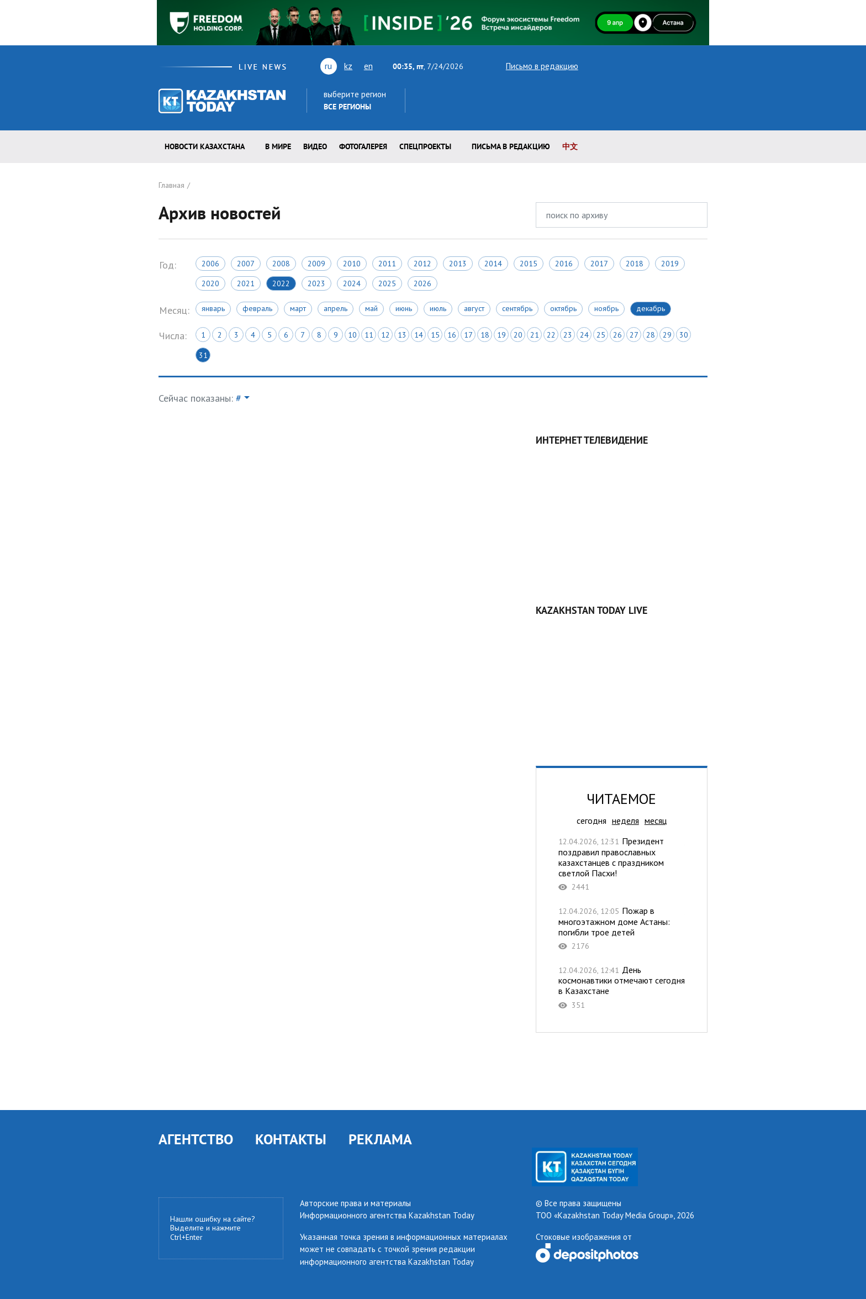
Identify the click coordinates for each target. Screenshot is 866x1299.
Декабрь (650, 308)
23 (567, 335)
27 (634, 335)
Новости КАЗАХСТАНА (205, 146)
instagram (684, 65)
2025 (387, 283)
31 (203, 355)
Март (298, 308)
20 (518, 335)
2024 (352, 283)
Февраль (257, 308)
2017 (599, 264)
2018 (634, 264)
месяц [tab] (656, 820)
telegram (702, 65)
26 (617, 335)
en (368, 65)
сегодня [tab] (591, 820)
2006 (210, 264)
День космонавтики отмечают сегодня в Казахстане (621, 987)
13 (402, 335)
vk (634, 65)
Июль (438, 308)
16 (451, 335)
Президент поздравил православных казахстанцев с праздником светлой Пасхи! (621, 864)
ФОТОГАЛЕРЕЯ (363, 146)
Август (474, 308)
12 (385, 335)
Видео (315, 146)
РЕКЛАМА (380, 1139)
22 (551, 335)
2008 (281, 264)
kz (348, 65)
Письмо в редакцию (532, 66)
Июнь (403, 308)
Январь (213, 308)
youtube (612, 65)
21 (534, 335)
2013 (458, 264)
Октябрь (563, 308)
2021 (246, 283)
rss (653, 65)
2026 (422, 283)
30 (683, 335)
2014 (493, 264)
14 (418, 335)
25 (600, 335)
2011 (387, 264)
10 (352, 335)
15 (435, 335)
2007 (246, 264)
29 (667, 335)
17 (468, 335)
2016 (564, 264)
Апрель (335, 308)
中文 (570, 146)
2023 (316, 283)
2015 (528, 264)
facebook (669, 65)
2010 (352, 264)
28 (650, 335)
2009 (316, 264)
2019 (670, 264)
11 (369, 335)
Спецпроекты (425, 146)
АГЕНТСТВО (196, 1139)
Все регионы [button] (347, 107)
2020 (210, 283)
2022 (281, 283)
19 (501, 335)
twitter (593, 65)
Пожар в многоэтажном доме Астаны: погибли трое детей (621, 928)
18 (484, 335)
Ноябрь (606, 308)
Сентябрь (517, 308)
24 (584, 335)
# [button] (238, 398)
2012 (422, 264)
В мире (278, 146)
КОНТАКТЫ (290, 1139)
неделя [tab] (625, 820)
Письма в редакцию (511, 146)
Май (371, 308)
